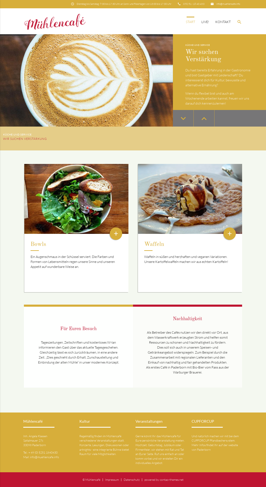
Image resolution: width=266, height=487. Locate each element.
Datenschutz (132, 479)
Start (190, 22)
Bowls (38, 244)
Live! (205, 22)
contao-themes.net (171, 479)
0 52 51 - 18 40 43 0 (193, 3)
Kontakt (223, 22)
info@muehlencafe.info (228, 3)
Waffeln (154, 244)
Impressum (112, 479)
